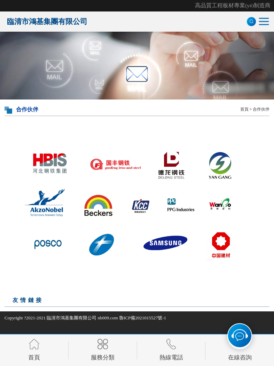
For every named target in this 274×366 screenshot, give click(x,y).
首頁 (244, 109)
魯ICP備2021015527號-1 (142, 317)
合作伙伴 (261, 109)
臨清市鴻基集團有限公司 (71, 317)
